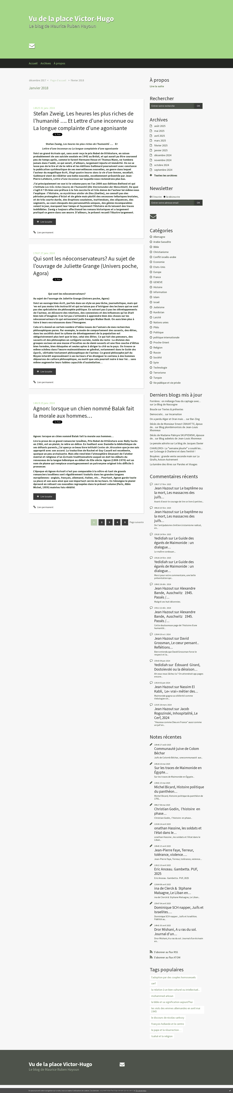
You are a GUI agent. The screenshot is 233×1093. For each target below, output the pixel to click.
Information (160, 292)
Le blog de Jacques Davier (188, 443)
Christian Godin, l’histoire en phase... (177, 811)
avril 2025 (159, 135)
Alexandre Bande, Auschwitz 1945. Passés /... (175, 593)
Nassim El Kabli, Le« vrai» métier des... (176, 689)
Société (157, 357)
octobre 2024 (161, 165)
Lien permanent (43, 232)
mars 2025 (160, 140)
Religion (157, 347)
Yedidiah (161, 538)
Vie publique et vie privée (167, 382)
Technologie (160, 367)
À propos (59, 63)
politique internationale (166, 337)
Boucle (153, 409)
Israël (156, 302)
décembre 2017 (37, 80)
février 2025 (160, 145)
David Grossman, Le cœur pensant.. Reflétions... (176, 643)
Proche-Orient (161, 342)
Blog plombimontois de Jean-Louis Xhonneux (174, 428)
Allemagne (159, 236)
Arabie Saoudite (162, 242)
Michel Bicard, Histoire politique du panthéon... (179, 789)
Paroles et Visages (187, 464)
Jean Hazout (164, 488)
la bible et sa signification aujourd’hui (172, 1002)
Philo (156, 327)
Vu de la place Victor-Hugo (71, 18)
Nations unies (161, 322)
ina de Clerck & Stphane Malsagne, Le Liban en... (172, 890)
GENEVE (158, 282)
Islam (156, 297)
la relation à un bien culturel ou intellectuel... (175, 989)
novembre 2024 (162, 160)
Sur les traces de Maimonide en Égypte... (178, 770)
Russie (157, 352)
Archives (46, 63)
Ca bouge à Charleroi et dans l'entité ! (174, 451)
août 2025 (159, 126)
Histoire (157, 287)
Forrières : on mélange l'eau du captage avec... (175, 401)
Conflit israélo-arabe (164, 257)
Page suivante (137, 522)
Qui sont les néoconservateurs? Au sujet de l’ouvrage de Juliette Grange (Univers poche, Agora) (85, 266)
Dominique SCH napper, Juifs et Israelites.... (178, 909)
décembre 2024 (162, 155)
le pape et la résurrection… (166, 1030)
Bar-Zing (195, 419)
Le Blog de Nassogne (165, 404)
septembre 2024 (163, 169)
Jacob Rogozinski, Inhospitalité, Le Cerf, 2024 (176, 713)
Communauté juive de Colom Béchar (176, 750)
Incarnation (175, 414)
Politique (158, 332)
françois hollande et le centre (167, 1024)
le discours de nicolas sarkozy (167, 1017)
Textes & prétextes (172, 409)
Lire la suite (46, 221)
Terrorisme (159, 372)
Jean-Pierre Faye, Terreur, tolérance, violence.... (174, 852)
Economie (158, 262)
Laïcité (157, 317)
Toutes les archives (165, 175)
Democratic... (157, 414)
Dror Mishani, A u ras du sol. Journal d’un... (175, 931)
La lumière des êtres (161, 464)
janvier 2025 (160, 150)
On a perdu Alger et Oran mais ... (167, 419)
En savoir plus (141, 1090)
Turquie (157, 377)
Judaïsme (158, 307)
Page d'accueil (58, 80)
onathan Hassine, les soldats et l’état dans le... (177, 830)
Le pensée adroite (160, 443)
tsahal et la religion (162, 1036)
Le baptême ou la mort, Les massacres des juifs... (178, 492)
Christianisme (161, 252)
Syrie (156, 362)
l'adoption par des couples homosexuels (173, 977)
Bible (156, 247)
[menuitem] (35, 63)
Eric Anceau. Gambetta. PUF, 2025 (176, 871)
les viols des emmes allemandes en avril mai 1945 (175, 1010)
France (157, 277)
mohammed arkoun (162, 996)
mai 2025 (159, 131)
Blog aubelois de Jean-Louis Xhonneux (180, 438)
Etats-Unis (159, 267)
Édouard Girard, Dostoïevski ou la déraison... (177, 667)
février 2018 (77, 80)
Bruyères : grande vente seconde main (171, 456)
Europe (157, 272)
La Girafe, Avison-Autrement (174, 458)
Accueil (33, 63)
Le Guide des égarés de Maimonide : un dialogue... (174, 542)
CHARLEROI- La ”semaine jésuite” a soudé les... (176, 448)
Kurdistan (158, 312)
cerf (153, 983)
